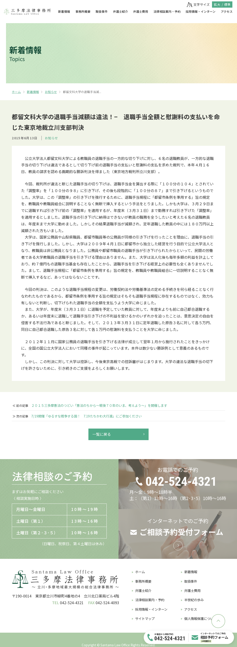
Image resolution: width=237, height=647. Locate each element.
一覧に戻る (101, 434)
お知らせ (51, 92)
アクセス (227, 11)
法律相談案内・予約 (167, 11)
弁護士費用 (140, 11)
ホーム (16, 92)
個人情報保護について (200, 618)
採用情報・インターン (200, 11)
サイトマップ (145, 618)
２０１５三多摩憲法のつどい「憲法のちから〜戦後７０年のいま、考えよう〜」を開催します (99, 405)
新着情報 (64, 11)
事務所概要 (82, 11)
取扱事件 (102, 11)
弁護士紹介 (120, 11)
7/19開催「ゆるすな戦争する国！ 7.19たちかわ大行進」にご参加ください (86, 416)
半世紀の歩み (194, 599)
